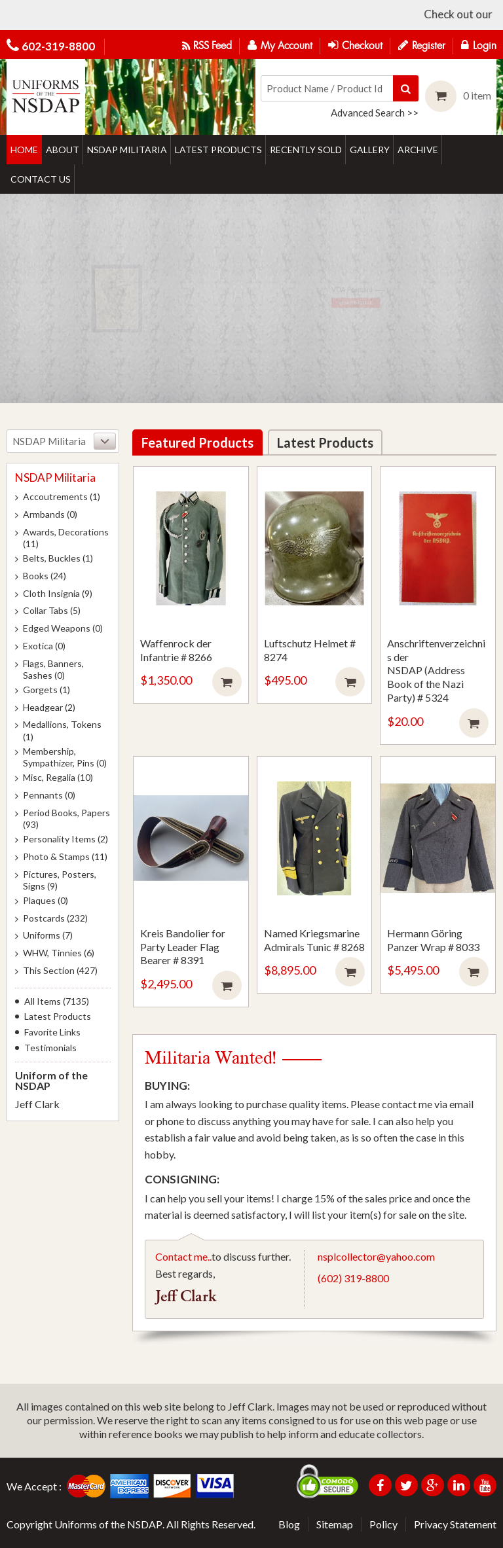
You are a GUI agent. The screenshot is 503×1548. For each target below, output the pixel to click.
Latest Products (57, 1016)
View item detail (322, 312)
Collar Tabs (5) (52, 610)
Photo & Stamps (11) (65, 856)
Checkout (355, 45)
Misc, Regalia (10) (58, 777)
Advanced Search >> (375, 112)
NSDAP (144, 1524)
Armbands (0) (50, 514)
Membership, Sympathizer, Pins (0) (65, 757)
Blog (289, 1524)
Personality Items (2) (65, 838)
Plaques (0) (45, 900)
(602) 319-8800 (353, 1278)
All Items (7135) (56, 1001)
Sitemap (334, 1524)
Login (478, 45)
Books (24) (44, 575)
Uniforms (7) (48, 935)
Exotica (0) (44, 645)
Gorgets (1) (46, 689)
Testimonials (50, 1048)
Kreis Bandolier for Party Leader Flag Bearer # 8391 (182, 947)
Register (421, 45)
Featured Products (197, 442)
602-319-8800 (58, 46)
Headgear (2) (49, 707)
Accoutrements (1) (61, 496)
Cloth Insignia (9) (57, 593)
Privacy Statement (455, 1524)
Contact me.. (183, 1256)
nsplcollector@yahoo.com (376, 1256)
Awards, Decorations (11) (66, 537)
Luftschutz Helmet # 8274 (310, 650)
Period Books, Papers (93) (66, 818)
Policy (383, 1524)
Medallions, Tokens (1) (62, 730)
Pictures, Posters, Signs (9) (59, 880)
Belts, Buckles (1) (58, 558)
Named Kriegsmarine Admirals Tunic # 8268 (314, 940)
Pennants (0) (49, 795)
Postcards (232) (55, 918)
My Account (280, 45)
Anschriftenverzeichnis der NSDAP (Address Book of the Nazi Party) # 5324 (436, 670)
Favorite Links (52, 1032)
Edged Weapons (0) (63, 628)
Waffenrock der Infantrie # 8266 (176, 650)
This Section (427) (60, 970)
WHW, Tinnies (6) (58, 952)
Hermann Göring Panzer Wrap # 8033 (433, 940)
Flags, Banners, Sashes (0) (53, 669)
